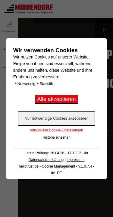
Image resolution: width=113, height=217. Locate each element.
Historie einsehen (56, 137)
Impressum (75, 160)
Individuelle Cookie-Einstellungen (56, 130)
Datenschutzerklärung (46, 160)
